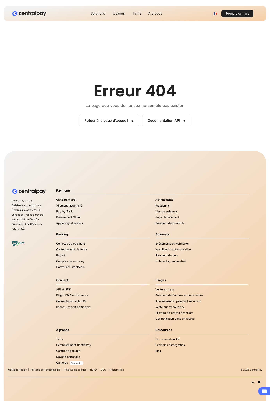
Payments (63, 190)
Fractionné (162, 205)
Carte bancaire (65, 199)
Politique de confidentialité (45, 369)
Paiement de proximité (169, 223)
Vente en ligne (164, 289)
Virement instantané (69, 205)
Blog (158, 350)
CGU (103, 369)
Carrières (62, 362)
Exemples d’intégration (170, 345)
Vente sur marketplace (170, 307)
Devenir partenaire (68, 356)
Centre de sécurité (68, 350)
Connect (62, 280)
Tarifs (59, 339)
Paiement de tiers (166, 255)
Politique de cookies (75, 369)
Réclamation (117, 369)
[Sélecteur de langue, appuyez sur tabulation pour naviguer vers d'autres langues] (215, 14)
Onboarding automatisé (170, 261)
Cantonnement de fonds (71, 249)
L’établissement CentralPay (73, 345)
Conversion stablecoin (70, 267)
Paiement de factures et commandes (179, 295)
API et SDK (63, 289)
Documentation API (167, 339)
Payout (60, 255)
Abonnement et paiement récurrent (178, 301)
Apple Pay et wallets (69, 223)
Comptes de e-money (70, 261)
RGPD (93, 369)
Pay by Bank (64, 211)
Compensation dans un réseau (175, 318)
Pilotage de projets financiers (174, 312)
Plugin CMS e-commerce (72, 295)
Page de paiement (167, 217)
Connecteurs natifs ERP (71, 301)
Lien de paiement (166, 211)
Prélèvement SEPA (68, 217)
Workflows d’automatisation (173, 249)
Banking (62, 234)
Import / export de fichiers (73, 307)
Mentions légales (17, 369)
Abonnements (164, 199)
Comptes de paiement (70, 243)
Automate (162, 234)
